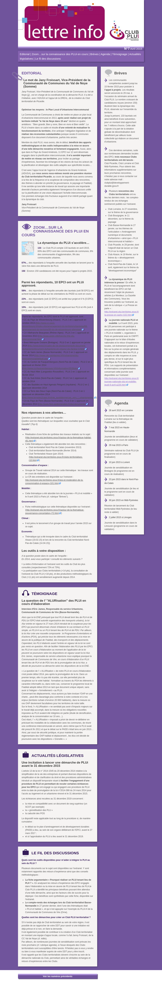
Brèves (94, 54)
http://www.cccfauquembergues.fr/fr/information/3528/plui (50, 368)
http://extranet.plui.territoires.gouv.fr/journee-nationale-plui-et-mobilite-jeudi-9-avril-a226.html (121, 381)
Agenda (105, 54)
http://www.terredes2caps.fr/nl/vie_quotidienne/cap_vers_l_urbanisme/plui (58, 397)
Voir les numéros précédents (57, 976)
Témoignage (119, 54)
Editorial (25, 54)
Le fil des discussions (48, 58)
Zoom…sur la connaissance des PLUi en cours (60, 54)
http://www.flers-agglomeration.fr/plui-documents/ (62, 404)
